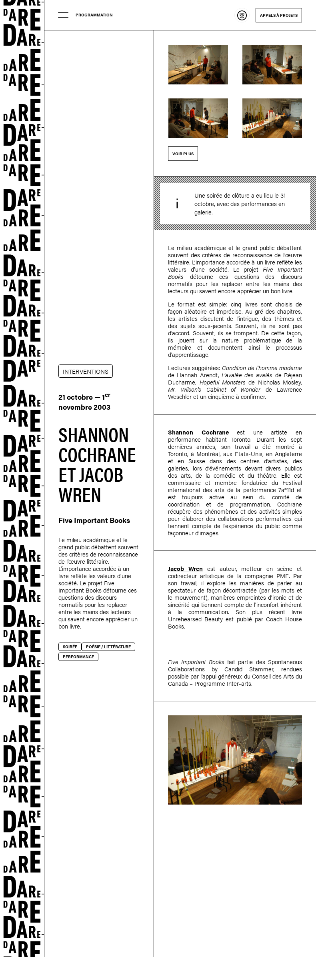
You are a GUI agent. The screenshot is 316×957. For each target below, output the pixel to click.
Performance (78, 656)
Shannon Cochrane (198, 432)
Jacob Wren (185, 568)
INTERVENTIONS (85, 371)
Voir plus (183, 153)
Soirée (70, 646)
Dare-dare (22, 478)
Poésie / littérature (108, 646)
